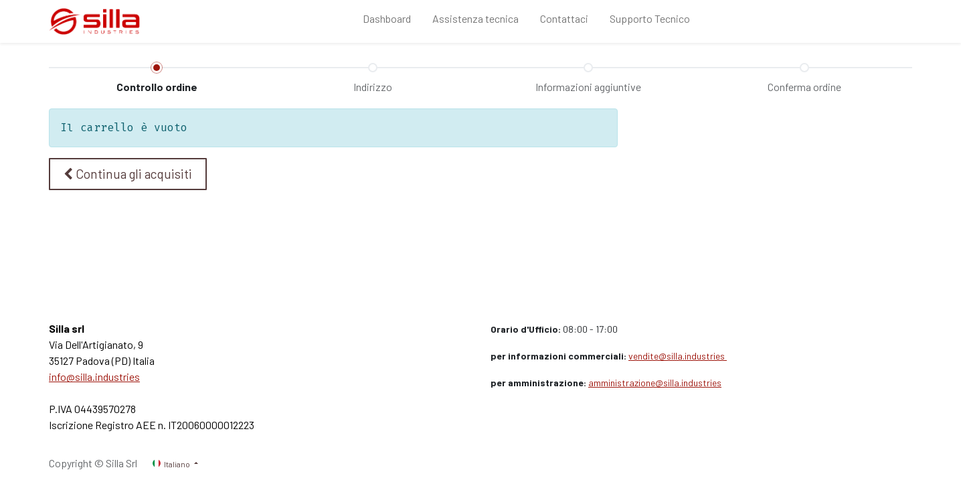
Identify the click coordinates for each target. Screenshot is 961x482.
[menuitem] (387, 21)
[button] (128, 174)
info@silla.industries (94, 376)
